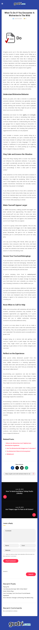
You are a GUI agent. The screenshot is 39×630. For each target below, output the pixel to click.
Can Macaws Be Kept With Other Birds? (15, 589)
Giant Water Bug (8, 591)
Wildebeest (10, 454)
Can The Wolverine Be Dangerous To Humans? (21, 448)
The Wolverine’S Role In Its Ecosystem (18, 451)
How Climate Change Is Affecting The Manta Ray (18, 597)
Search (5, 571)
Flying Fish (6, 587)
